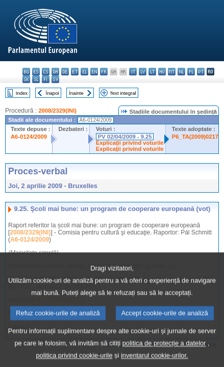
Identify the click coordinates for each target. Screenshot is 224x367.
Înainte (76, 93)
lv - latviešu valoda (142, 71)
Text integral (123, 93)
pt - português (201, 71)
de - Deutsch (65, 71)
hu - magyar (162, 71)
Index (22, 93)
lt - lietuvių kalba (152, 71)
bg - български (26, 71)
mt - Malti (172, 71)
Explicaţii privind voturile (130, 143)
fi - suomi (45, 79)
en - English (94, 71)
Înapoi (52, 93)
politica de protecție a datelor (164, 352)
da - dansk (55, 71)
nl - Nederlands (181, 71)
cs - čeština (45, 71)
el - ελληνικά (84, 71)
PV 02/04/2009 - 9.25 (125, 137)
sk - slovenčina (26, 79)
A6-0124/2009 (29, 137)
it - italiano (133, 71)
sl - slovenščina (36, 79)
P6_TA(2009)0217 (195, 137)
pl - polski (191, 71)
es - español (36, 71)
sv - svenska (55, 79)
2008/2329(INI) (57, 111)
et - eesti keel (75, 71)
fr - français (104, 71)
